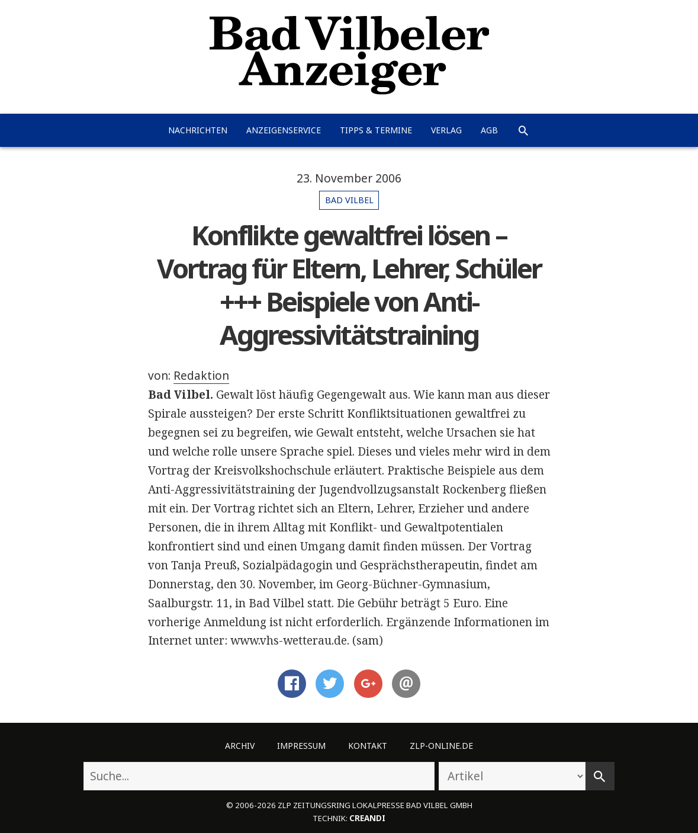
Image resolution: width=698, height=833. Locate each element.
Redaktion (201, 375)
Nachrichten (197, 130)
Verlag (446, 130)
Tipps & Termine (376, 130)
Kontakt (367, 745)
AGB (489, 130)
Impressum (301, 745)
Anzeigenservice (283, 130)
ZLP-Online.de (441, 745)
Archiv (240, 745)
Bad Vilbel (349, 200)
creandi (367, 818)
